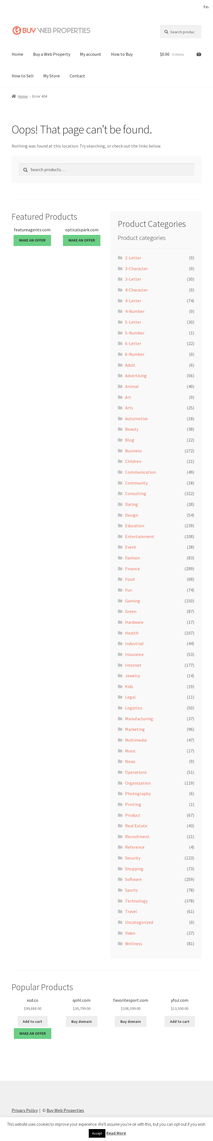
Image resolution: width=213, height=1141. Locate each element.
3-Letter (133, 279)
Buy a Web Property (51, 54)
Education (134, 525)
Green (130, 611)
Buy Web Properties (65, 1110)
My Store (51, 75)
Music (130, 751)
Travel (131, 911)
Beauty (131, 429)
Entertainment (139, 536)
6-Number (134, 354)
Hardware (134, 622)
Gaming (132, 601)
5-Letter (133, 322)
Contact (77, 75)
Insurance (134, 654)
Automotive (136, 418)
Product (132, 815)
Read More (116, 1133)
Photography (138, 793)
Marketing (135, 729)
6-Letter (133, 343)
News (130, 761)
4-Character (136, 290)
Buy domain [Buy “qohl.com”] (81, 1021)
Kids (129, 686)
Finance (132, 568)
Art (128, 397)
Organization (138, 783)
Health (131, 633)
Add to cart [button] (32, 1021)
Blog (129, 440)
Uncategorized (139, 922)
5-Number (134, 333)
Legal (130, 697)
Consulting (135, 493)
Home (17, 54)
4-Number (134, 311)
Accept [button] (97, 1133)
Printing (133, 804)
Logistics (133, 708)
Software (133, 879)
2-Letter (133, 257)
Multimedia (136, 740)
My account (90, 54)
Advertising (136, 375)
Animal (132, 386)
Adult (130, 365)
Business (133, 450)
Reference (134, 847)
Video (130, 933)
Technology (136, 901)
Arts (129, 407)
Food (130, 579)
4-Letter (133, 300)
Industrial (134, 643)
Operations (136, 772)
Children (133, 461)
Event (130, 547)
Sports (131, 890)
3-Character (136, 268)
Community (136, 483)
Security (132, 858)
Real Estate (136, 825)
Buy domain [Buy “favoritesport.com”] (130, 1021)
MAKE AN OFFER (32, 240)
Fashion (132, 558)
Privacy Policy (25, 1110)
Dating (131, 504)
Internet (133, 665)
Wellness (133, 943)
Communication (140, 472)
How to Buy (122, 54)
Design (131, 515)
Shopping (134, 868)
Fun (128, 590)
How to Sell (23, 75)
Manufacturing (139, 718)
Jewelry (132, 675)
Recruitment (137, 836)
